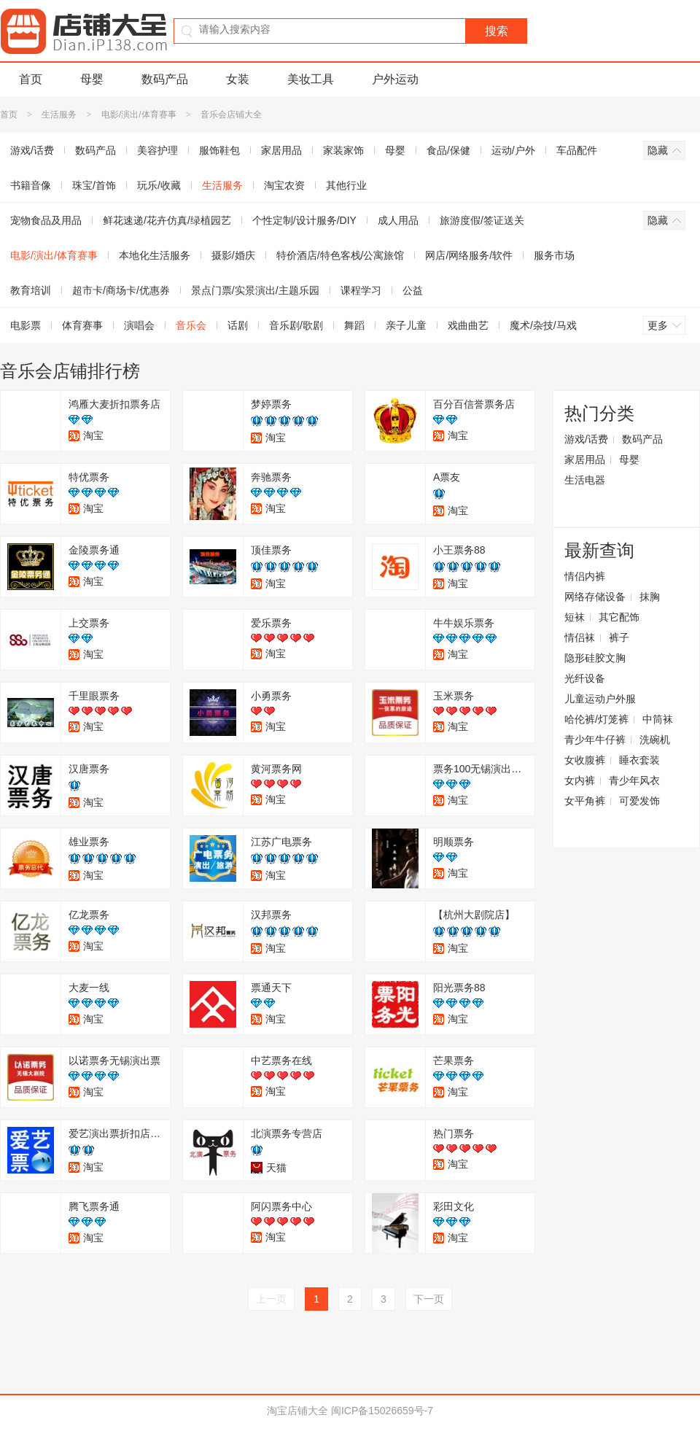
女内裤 (579, 780)
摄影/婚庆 (233, 255)
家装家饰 (343, 150)
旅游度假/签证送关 (482, 220)
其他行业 (346, 185)
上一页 (271, 1299)
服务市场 (554, 255)
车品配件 (576, 150)
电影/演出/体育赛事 (138, 114)
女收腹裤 (584, 760)
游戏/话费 (586, 439)
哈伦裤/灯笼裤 (596, 719)
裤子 (619, 637)
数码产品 (164, 79)
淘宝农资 (284, 185)
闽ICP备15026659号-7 (382, 1410)
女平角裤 (584, 801)
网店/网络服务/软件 (469, 255)
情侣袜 (579, 637)
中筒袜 (657, 719)
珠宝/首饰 (94, 185)
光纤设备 (584, 678)
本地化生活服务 (154, 255)
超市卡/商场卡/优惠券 (121, 290)
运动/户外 (513, 150)
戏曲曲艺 (468, 325)
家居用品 (281, 150)
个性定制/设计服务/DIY (304, 220)
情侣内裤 (584, 576)
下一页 (428, 1299)
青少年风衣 (634, 780)
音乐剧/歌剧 (296, 325)
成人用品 (398, 220)
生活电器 (584, 480)
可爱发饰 (639, 801)
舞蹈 (354, 325)
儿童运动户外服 (600, 699)
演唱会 (139, 325)
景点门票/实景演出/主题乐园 (255, 290)
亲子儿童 (406, 325)
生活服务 (59, 114)
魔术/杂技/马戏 (543, 325)
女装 (237, 79)
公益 (412, 290)
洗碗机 (654, 739)
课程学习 (361, 290)
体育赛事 (82, 325)
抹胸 (649, 596)
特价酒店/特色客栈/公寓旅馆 (340, 255)
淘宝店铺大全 (297, 1410)
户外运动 (395, 79)
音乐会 (191, 325)
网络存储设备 (595, 596)
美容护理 (157, 150)
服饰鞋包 (219, 150)
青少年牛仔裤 (595, 739)
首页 (30, 79)
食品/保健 (448, 150)
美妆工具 (310, 79)
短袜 (574, 617)
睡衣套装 (639, 760)
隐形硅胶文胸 (595, 658)
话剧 (238, 325)
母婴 (92, 79)
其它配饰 (619, 617)
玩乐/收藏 (159, 185)
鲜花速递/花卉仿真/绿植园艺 (167, 220)
